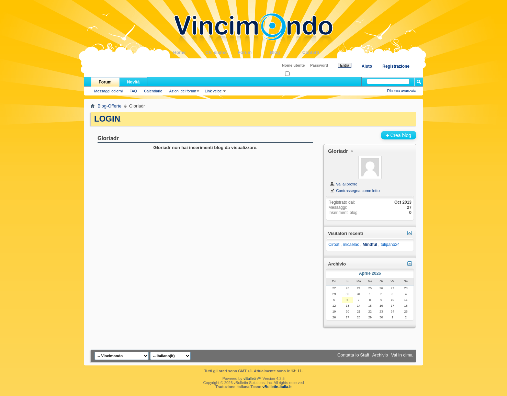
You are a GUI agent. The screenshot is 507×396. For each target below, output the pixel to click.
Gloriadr (338, 151)
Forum (254, 52)
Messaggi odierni (108, 91)
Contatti (318, 52)
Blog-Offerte (110, 106)
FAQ (133, 91)
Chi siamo (221, 52)
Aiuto (367, 66)
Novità (133, 82)
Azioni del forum (182, 91)
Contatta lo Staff (353, 355)
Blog (286, 52)
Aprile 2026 (370, 273)
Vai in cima (402, 355)
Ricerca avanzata (401, 91)
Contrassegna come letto (354, 191)
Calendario (153, 91)
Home (189, 52)
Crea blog (398, 135)
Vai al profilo (343, 184)
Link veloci (213, 91)
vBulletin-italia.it (277, 387)
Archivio (380, 355)
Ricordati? (295, 74)
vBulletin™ (253, 378)
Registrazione (395, 66)
